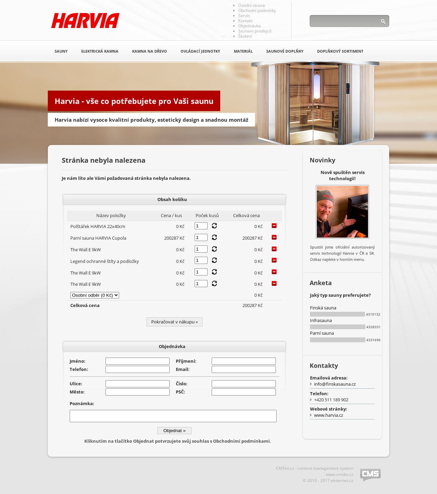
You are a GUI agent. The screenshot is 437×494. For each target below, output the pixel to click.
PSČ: (180, 392)
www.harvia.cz (328, 415)
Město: (77, 392)
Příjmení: (186, 361)
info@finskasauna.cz (335, 384)
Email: (182, 369)
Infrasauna (321, 320)
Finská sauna (323, 308)
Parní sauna (322, 333)
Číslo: (181, 383)
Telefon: (79, 369)
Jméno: (77, 361)
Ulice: (76, 383)
